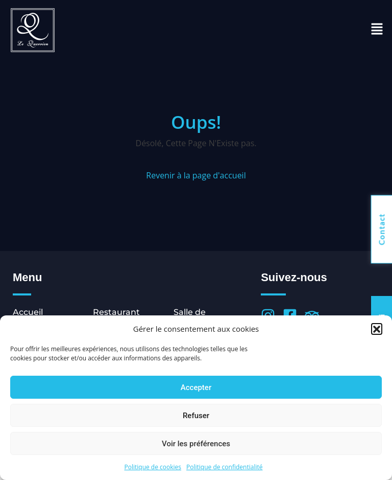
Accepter (196, 387)
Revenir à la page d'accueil (196, 175)
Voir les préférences (196, 443)
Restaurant (116, 312)
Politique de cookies (153, 467)
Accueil (28, 312)
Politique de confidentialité (224, 467)
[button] (377, 329)
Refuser (196, 415)
